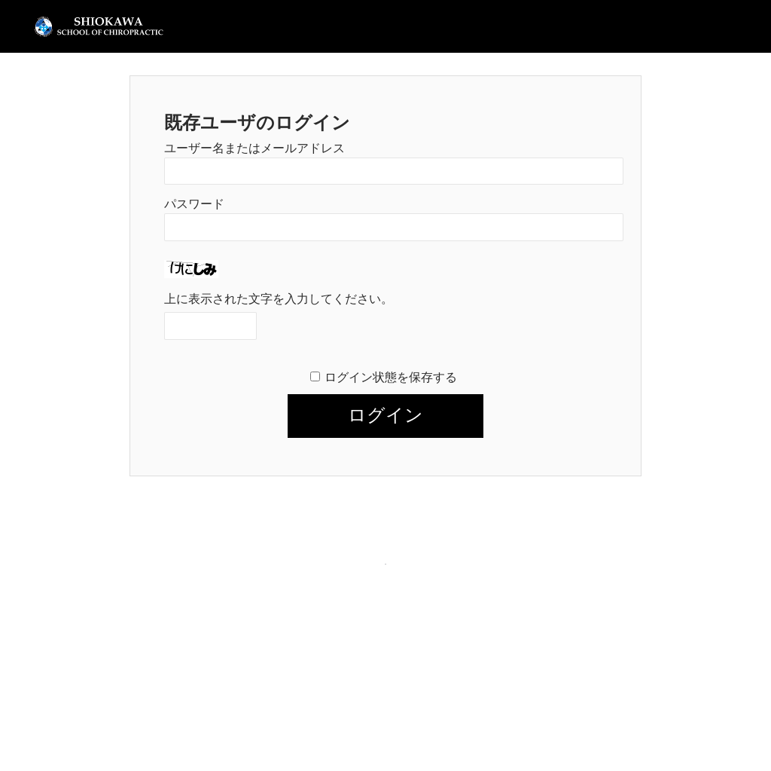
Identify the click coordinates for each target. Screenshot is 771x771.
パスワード (194, 203)
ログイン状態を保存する (391, 377)
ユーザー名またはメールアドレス (254, 148)
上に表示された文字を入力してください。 (278, 298)
